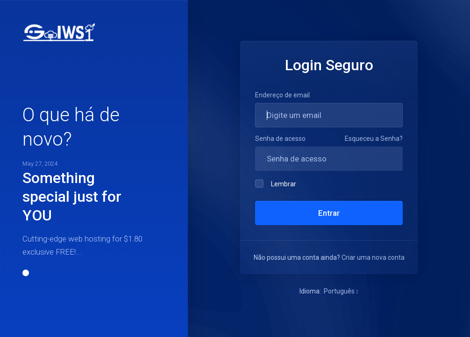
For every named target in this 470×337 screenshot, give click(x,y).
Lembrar (275, 183)
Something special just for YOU (71, 196)
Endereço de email (282, 95)
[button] (25, 273)
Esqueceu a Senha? (374, 138)
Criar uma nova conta (373, 257)
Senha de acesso (280, 138)
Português (341, 291)
